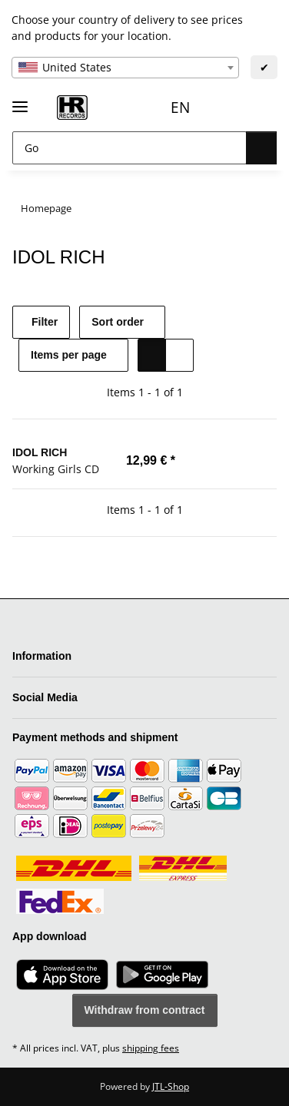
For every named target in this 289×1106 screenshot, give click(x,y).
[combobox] (125, 67)
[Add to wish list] (262, 460)
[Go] (127, 147)
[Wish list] (226, 108)
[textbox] (125, 68)
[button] (196, 108)
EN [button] (146, 107)
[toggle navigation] (20, 100)
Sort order (126, 322)
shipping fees (150, 1048)
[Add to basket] (226, 460)
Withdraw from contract (144, 1010)
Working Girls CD (55, 468)
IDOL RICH (39, 452)
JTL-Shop (170, 1086)
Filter (45, 322)
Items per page (70, 355)
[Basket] (260, 108)
